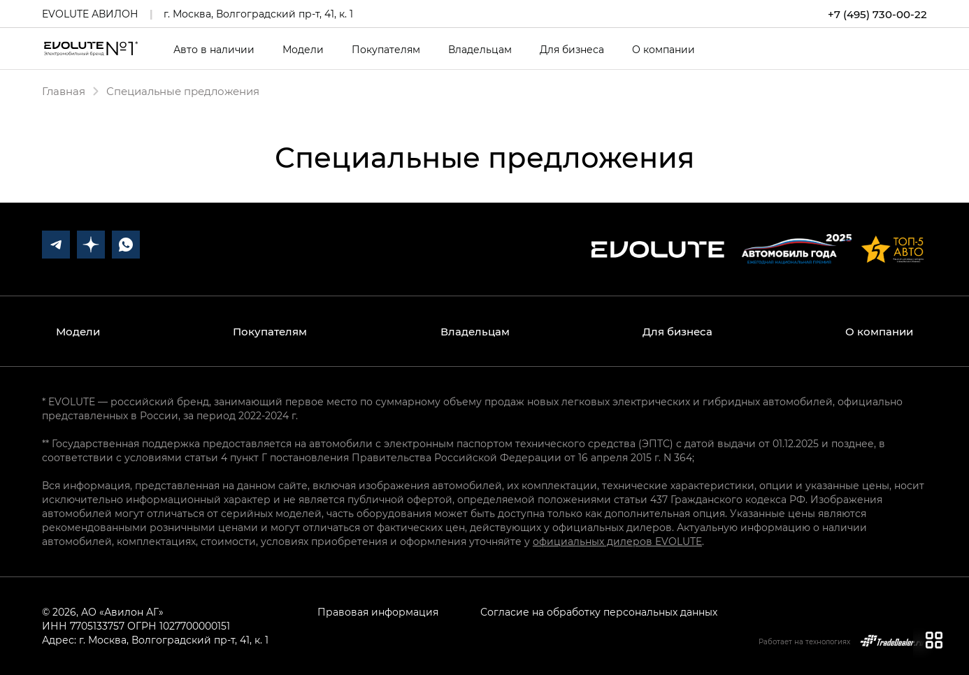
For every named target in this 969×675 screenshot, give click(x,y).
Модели (303, 50)
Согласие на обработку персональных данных (598, 611)
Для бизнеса (572, 50)
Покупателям (386, 50)
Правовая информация (377, 611)
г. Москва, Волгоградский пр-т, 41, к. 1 (258, 13)
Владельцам (480, 50)
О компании (663, 50)
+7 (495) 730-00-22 (877, 14)
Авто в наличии (213, 50)
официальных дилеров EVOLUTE (617, 541)
